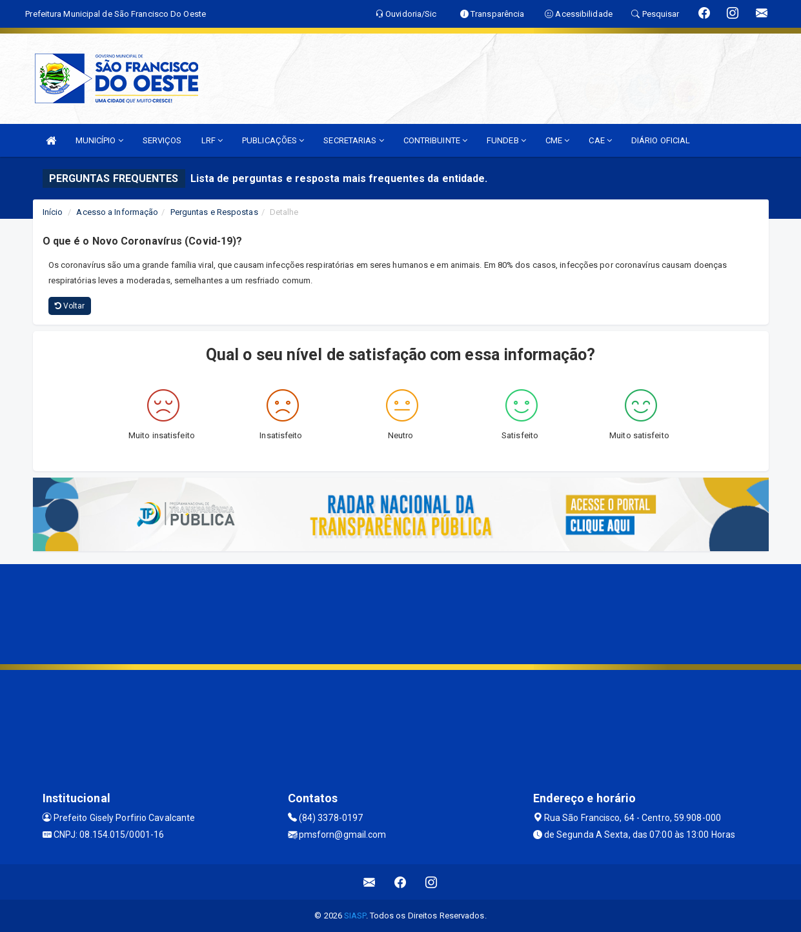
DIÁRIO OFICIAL (660, 140)
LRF (212, 140)
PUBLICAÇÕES (273, 140)
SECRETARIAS (353, 140)
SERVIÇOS (162, 140)
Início (53, 212)
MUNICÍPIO (99, 140)
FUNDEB (506, 140)
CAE (600, 140)
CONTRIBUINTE (435, 140)
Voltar (70, 305)
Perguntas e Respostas (214, 212)
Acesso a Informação (117, 212)
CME (557, 140)
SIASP (355, 915)
